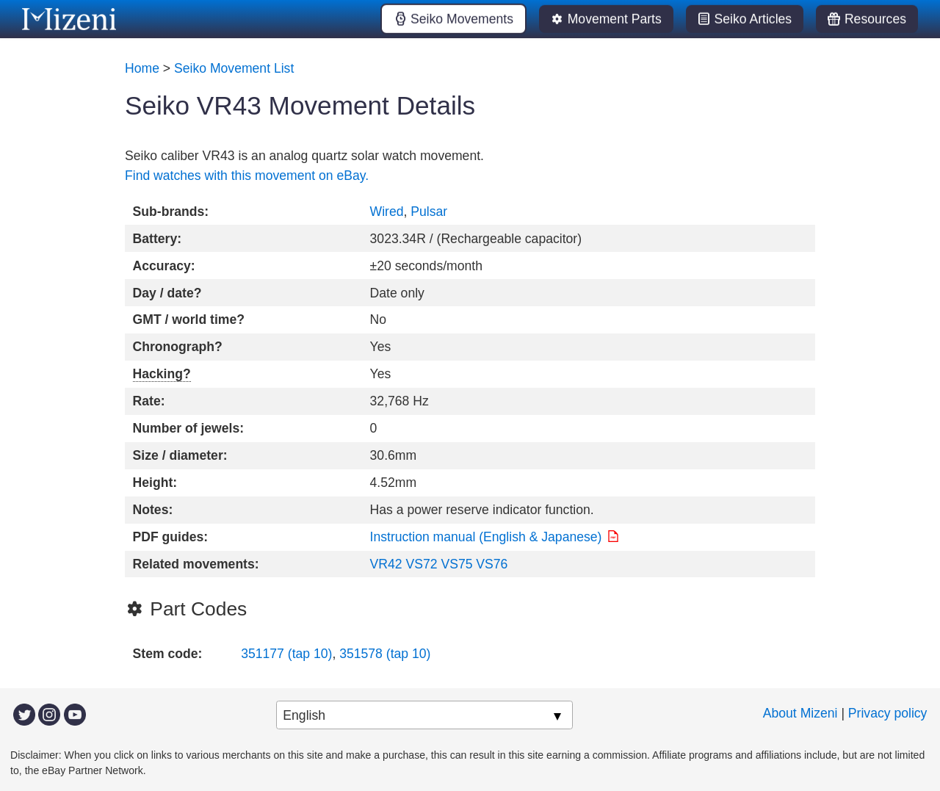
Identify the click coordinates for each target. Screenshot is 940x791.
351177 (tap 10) (286, 653)
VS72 (421, 564)
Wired (387, 211)
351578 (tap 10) (384, 653)
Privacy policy (888, 713)
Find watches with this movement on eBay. (247, 175)
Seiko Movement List (234, 68)
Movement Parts (615, 19)
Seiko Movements (462, 19)
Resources (875, 19)
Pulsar (429, 211)
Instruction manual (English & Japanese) (486, 537)
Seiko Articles (753, 19)
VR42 (386, 564)
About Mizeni (800, 713)
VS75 (456, 564)
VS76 (491, 564)
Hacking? (162, 373)
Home (142, 68)
